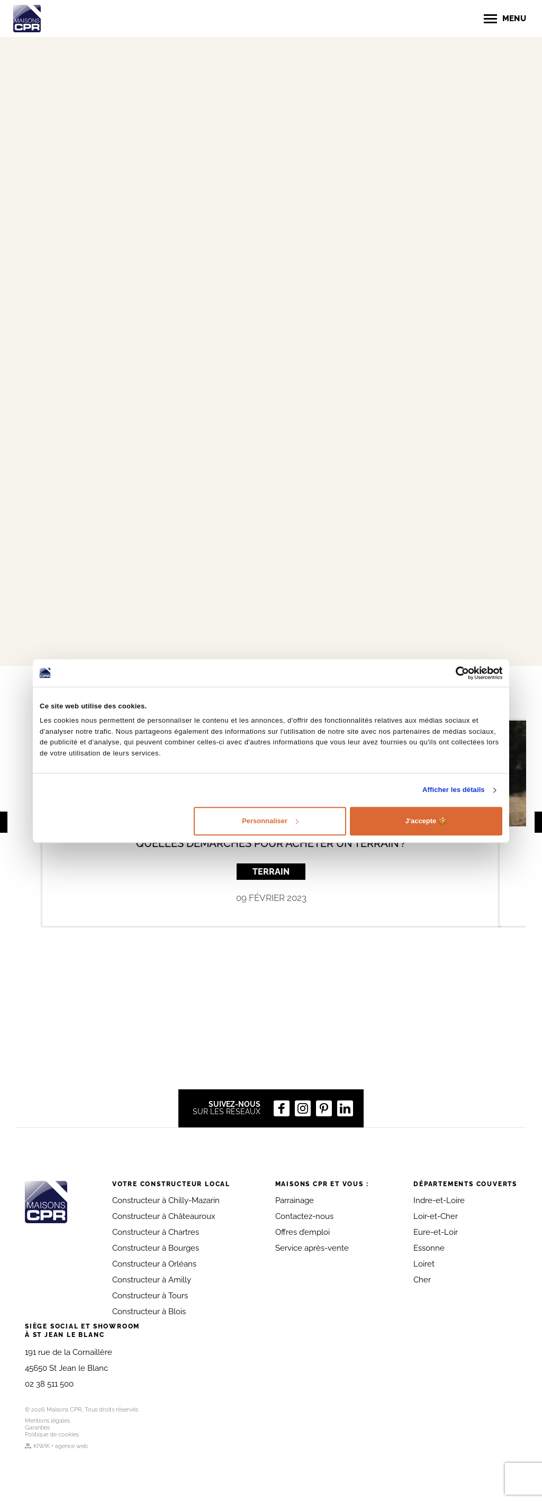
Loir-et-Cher (435, 1216)
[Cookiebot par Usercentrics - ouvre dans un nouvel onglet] (456, 673)
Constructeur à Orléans (154, 1264)
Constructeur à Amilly (151, 1280)
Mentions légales (47, 1420)
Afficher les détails (453, 790)
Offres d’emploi (302, 1232)
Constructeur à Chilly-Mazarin (166, 1200)
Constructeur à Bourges (155, 1248)
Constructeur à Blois (149, 1311)
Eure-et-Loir (435, 1232)
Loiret (424, 1264)
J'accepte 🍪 (426, 821)
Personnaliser (270, 821)
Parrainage (294, 1200)
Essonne (429, 1248)
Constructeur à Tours (150, 1295)
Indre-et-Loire (439, 1200)
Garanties (37, 1427)
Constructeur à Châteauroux (163, 1216)
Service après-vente (312, 1248)
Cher (422, 1280)
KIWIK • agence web (56, 1446)
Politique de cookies (52, 1434)
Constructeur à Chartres (155, 1232)
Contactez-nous (304, 1216)
